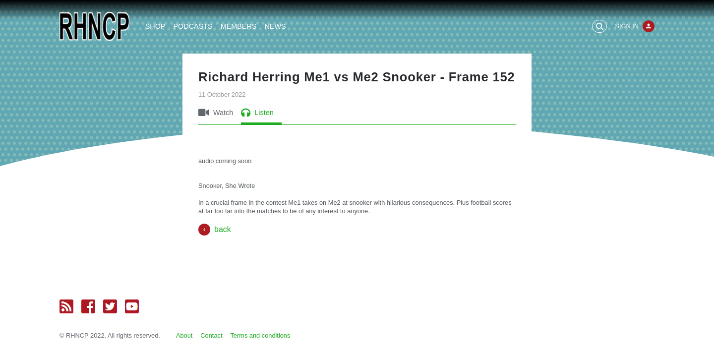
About (184, 335)
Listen (257, 113)
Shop (155, 26)
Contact (211, 335)
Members (239, 26)
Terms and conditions (260, 335)
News (275, 26)
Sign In (627, 26)
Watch (215, 113)
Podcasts (192, 26)
